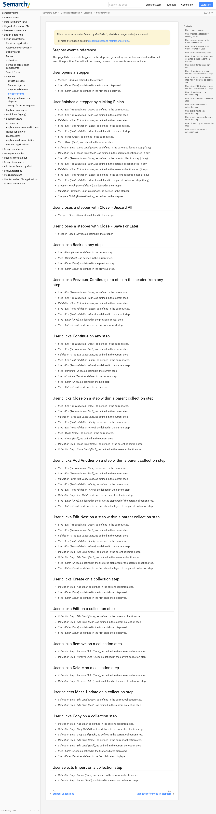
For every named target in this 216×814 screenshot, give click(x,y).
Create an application (17, 43)
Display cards (13, 51)
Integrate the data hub (16, 157)
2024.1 (207, 12)
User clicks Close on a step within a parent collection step (199, 72)
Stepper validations (18, 89)
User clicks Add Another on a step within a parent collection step (199, 80)
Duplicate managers (16, 110)
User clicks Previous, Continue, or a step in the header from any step (199, 58)
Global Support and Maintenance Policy (108, 41)
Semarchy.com (153, 4)
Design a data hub (13, 34)
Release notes (11, 17)
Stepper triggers (16, 85)
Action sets (12, 123)
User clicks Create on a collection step (195, 93)
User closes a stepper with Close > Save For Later (197, 47)
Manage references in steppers (154, 793)
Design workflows (13, 149)
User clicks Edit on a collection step (199, 99)
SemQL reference (13, 170)
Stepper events (16, 93)
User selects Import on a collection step (196, 131)
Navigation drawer (15, 131)
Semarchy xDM (10, 12)
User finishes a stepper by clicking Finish (197, 35)
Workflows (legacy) (16, 114)
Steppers (10, 76)
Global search (13, 136)
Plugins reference (13, 175)
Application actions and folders (22, 127)
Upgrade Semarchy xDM (16, 26)
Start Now (206, 4)
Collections (12, 60)
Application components (19, 47)
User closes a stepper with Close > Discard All (197, 41)
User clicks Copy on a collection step (199, 124)
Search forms (13, 72)
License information (14, 183)
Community (187, 4)
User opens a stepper (194, 30)
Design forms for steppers (21, 105)
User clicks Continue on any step (197, 66)
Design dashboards (14, 162)
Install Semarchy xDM (15, 21)
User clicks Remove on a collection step (196, 106)
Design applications (14, 39)
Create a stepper (16, 81)
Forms (9, 56)
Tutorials (171, 4)
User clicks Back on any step (198, 53)
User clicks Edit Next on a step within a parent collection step (199, 87)
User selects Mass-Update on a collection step (199, 118)
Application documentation (20, 140)
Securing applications (17, 144)
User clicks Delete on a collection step (195, 112)
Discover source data (15, 30)
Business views (14, 118)
